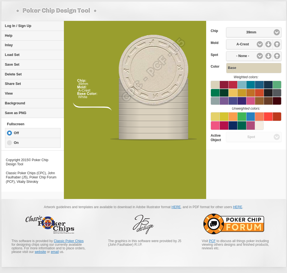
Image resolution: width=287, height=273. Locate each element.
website (40, 252)
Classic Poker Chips (69, 241)
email (55, 252)
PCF (212, 241)
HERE (176, 207)
